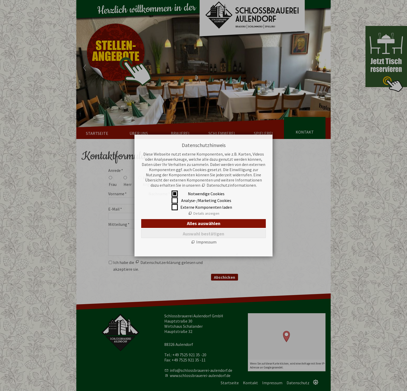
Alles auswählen (203, 223)
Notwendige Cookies (206, 193)
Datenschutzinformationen (231, 185)
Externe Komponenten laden (206, 207)
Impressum (206, 242)
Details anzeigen (206, 213)
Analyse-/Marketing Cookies (206, 200)
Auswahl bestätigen (203, 234)
